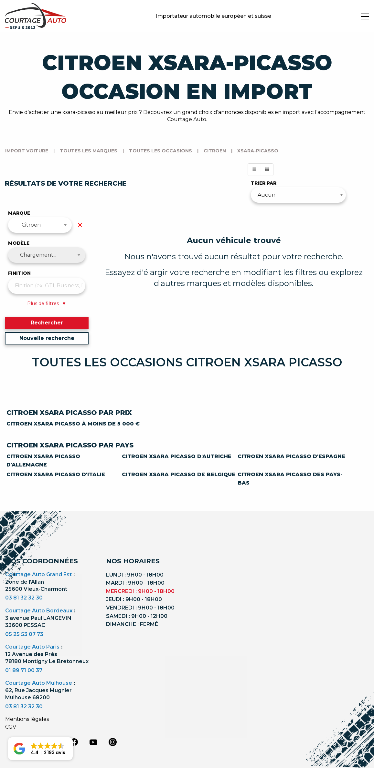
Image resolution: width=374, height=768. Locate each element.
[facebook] (74, 741)
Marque (19, 213)
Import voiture (26, 151)
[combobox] (40, 225)
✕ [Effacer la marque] (80, 225)
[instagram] (113, 741)
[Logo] (35, 16)
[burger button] (365, 16)
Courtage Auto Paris (32, 647)
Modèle (18, 243)
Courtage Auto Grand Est (38, 574)
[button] (40, 748)
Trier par (263, 183)
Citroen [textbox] (31, 225)
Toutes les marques (88, 151)
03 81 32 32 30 (24, 598)
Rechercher (47, 323)
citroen (215, 151)
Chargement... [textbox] (38, 255)
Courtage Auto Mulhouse (38, 683)
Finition (19, 273)
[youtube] (93, 742)
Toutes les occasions (160, 151)
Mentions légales (27, 719)
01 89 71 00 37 (23, 670)
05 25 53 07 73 (24, 634)
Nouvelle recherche (46, 338)
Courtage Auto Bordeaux (38, 611)
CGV (10, 727)
